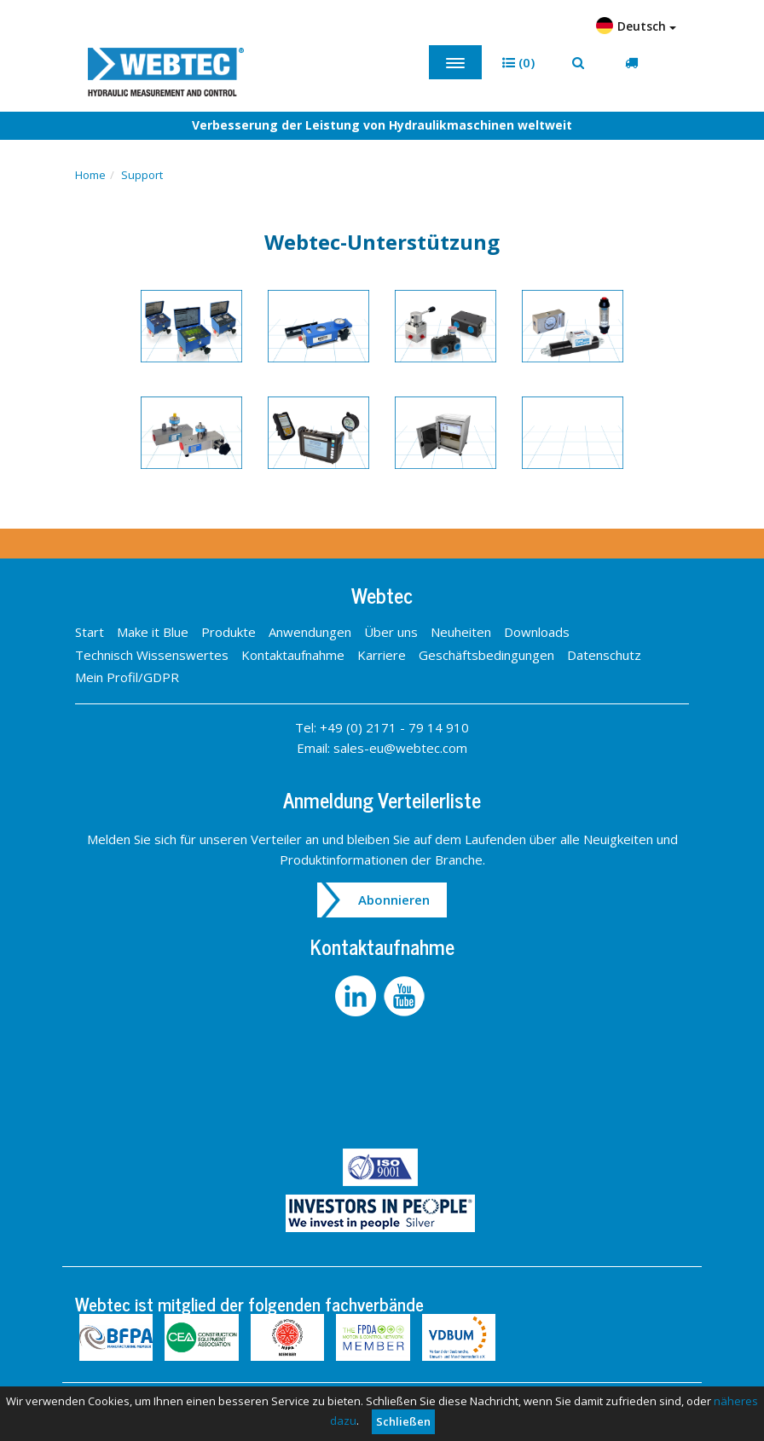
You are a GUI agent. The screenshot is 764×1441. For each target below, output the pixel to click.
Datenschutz (604, 654)
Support (142, 174)
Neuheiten (461, 631)
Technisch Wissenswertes (152, 654)
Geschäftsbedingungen (486, 654)
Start (89, 631)
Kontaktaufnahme (292, 654)
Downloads (537, 631)
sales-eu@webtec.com (400, 747)
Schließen (403, 1421)
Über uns (391, 631)
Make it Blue (152, 631)
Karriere (381, 654)
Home (90, 174)
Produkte (228, 631)
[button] (518, 62)
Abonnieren (394, 899)
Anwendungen (310, 631)
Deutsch (636, 25)
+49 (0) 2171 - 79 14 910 (394, 727)
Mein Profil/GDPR (127, 677)
